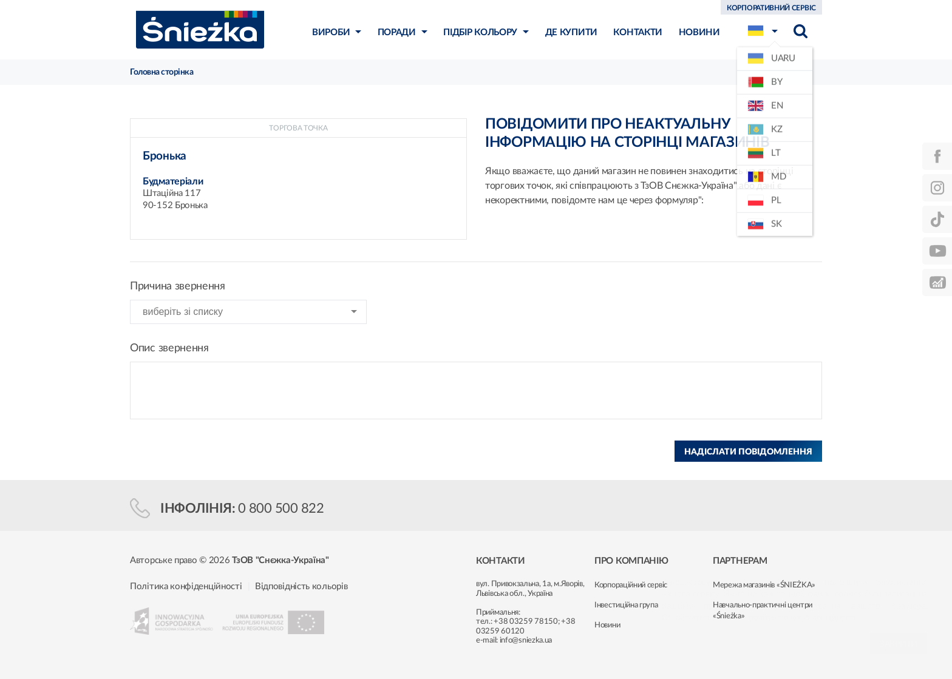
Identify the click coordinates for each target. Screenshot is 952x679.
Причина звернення (177, 286)
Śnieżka (200, 29)
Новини (607, 625)
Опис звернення (169, 348)
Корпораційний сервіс (630, 585)
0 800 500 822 (281, 508)
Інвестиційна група (626, 605)
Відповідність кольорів (301, 586)
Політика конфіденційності (186, 586)
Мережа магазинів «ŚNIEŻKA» (764, 585)
